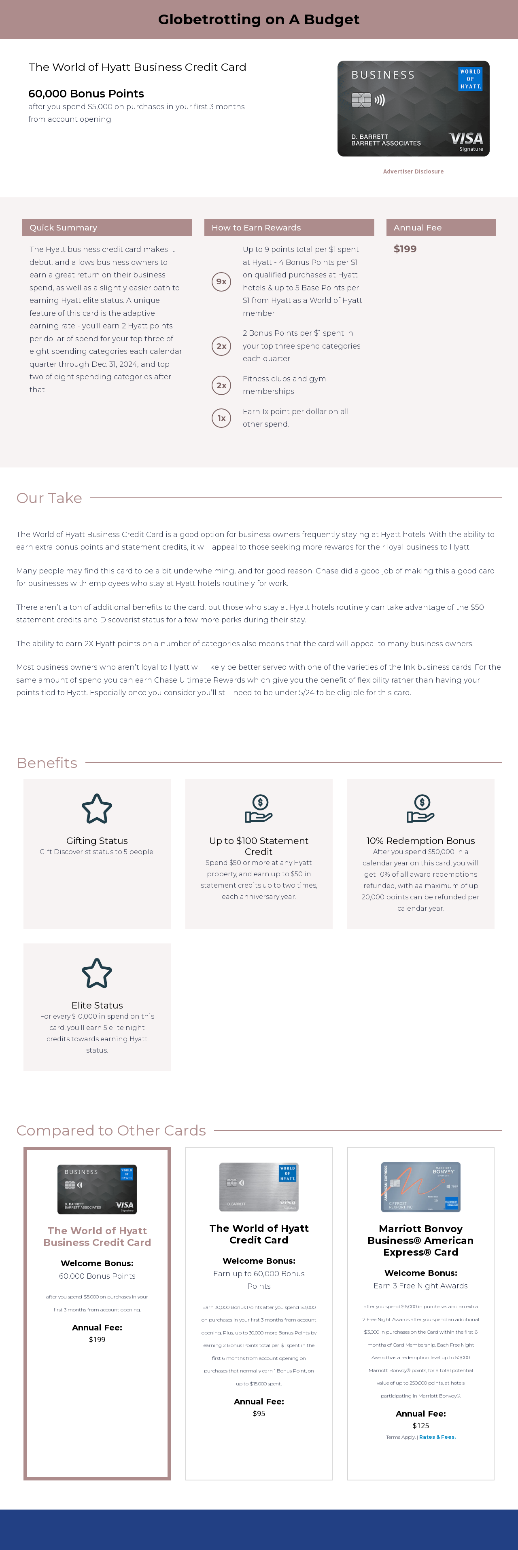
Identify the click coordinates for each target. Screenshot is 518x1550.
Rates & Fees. (437, 1437)
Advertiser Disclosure (413, 171)
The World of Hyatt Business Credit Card (97, 1236)
